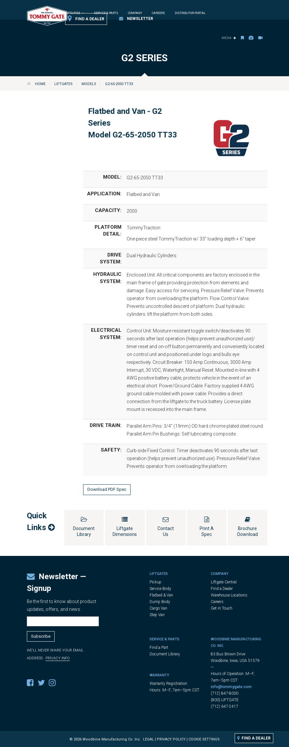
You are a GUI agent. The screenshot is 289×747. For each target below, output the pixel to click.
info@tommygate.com (231, 687)
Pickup (155, 582)
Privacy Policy (171, 739)
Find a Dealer (86, 18)
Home (40, 84)
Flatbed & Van (161, 595)
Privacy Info (57, 658)
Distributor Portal (190, 13)
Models (88, 84)
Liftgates (63, 84)
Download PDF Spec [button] (106, 489)
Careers (158, 13)
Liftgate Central (224, 582)
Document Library (165, 654)
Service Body (160, 588)
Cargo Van (158, 608)
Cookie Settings (204, 739)
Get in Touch (221, 608)
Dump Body (160, 601)
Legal (148, 739)
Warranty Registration (168, 683)
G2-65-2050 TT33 (119, 84)
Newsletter (136, 18)
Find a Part (159, 647)
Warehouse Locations (229, 595)
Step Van (157, 615)
